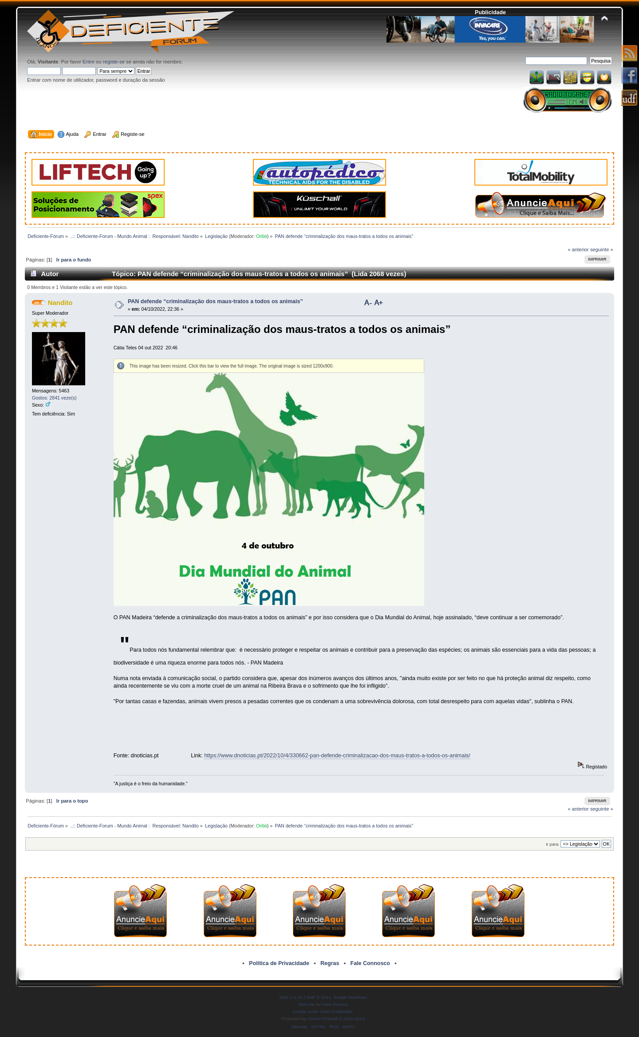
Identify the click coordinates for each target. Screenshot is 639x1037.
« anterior (578, 249)
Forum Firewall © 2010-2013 (336, 1018)
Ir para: (552, 844)
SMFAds (306, 1004)
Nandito (60, 302)
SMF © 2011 (318, 997)
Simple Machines (350, 997)
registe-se (114, 61)
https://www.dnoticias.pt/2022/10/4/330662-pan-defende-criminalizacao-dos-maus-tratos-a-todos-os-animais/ (337, 755)
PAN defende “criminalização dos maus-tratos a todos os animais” (215, 301)
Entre (89, 61)
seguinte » (601, 249)
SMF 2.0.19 (291, 997)
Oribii (261, 236)
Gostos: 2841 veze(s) (54, 397)
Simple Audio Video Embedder (322, 1011)
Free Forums (334, 1004)
